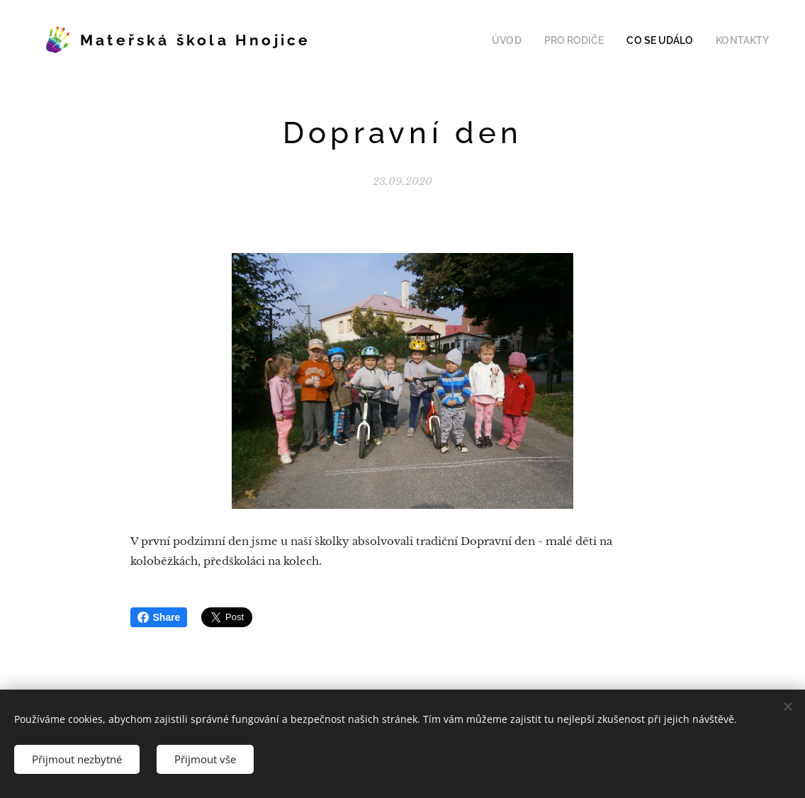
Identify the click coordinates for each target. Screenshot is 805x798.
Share (159, 617)
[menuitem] (525, 40)
